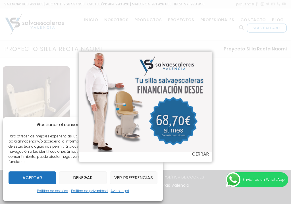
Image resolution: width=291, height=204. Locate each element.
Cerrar (200, 154)
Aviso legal (120, 190)
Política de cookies (52, 190)
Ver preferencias (133, 177)
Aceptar (32, 177)
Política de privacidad (89, 190)
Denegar (83, 177)
